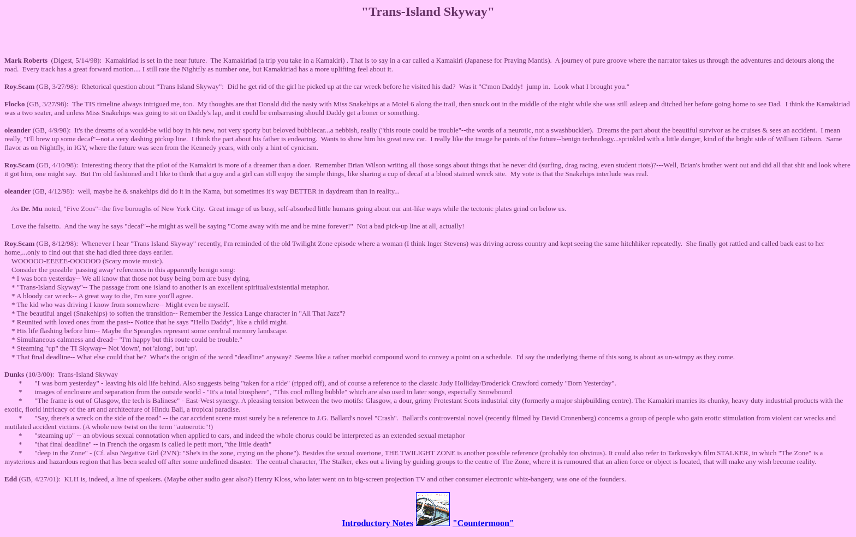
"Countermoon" (483, 523)
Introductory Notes (377, 523)
